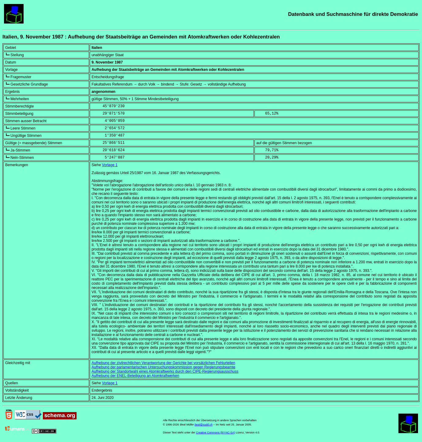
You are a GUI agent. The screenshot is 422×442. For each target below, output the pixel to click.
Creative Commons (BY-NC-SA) (215, 432)
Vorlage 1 (110, 165)
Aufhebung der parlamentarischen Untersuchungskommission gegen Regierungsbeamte (163, 367)
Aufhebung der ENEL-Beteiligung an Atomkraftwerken (135, 376)
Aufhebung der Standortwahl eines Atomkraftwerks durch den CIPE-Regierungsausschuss (165, 371)
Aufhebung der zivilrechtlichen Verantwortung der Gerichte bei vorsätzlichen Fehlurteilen (163, 363)
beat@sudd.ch (204, 424)
